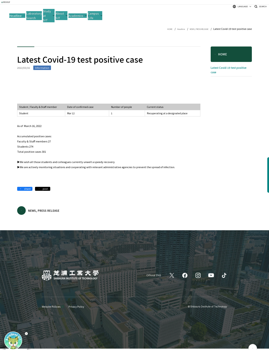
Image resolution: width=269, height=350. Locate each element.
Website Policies (51, 308)
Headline (172, 29)
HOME (158, 29)
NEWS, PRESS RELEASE (195, 29)
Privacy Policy (76, 308)
